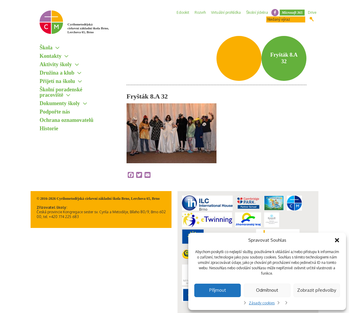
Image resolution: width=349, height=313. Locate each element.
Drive (312, 12)
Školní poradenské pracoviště (61, 92)
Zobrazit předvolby (316, 290)
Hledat (311, 19)
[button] (337, 240)
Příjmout (217, 290)
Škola (46, 48)
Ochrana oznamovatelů (67, 120)
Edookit (183, 12)
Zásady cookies (262, 303)
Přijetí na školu (57, 81)
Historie (49, 128)
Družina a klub (57, 73)
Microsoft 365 (292, 12)
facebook (275, 12)
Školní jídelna (257, 12)
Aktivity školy (56, 64)
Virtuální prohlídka (226, 12)
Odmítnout (267, 290)
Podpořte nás (55, 112)
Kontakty (50, 56)
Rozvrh (200, 12)
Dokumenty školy (60, 103)
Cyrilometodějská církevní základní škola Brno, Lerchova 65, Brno (88, 28)
